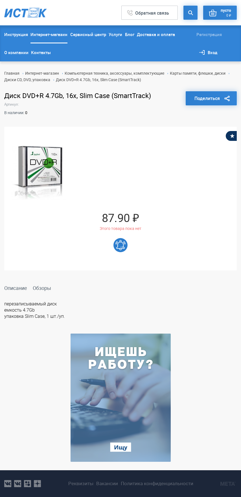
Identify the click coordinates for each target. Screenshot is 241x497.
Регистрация (209, 34)
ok (27, 483)
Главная (11, 73)
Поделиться (207, 98)
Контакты (41, 52)
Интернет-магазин (48, 34)
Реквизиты (80, 483)
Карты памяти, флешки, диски (197, 73)
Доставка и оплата (156, 34)
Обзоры (42, 288)
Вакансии (107, 483)
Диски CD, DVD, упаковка (27, 79)
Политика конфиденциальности (157, 483)
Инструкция (16, 34)
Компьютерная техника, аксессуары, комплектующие (114, 73)
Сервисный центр (88, 34)
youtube (37, 483)
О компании (16, 52)
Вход (212, 52)
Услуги (115, 34)
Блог (129, 34)
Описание (15, 288)
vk (7, 483)
